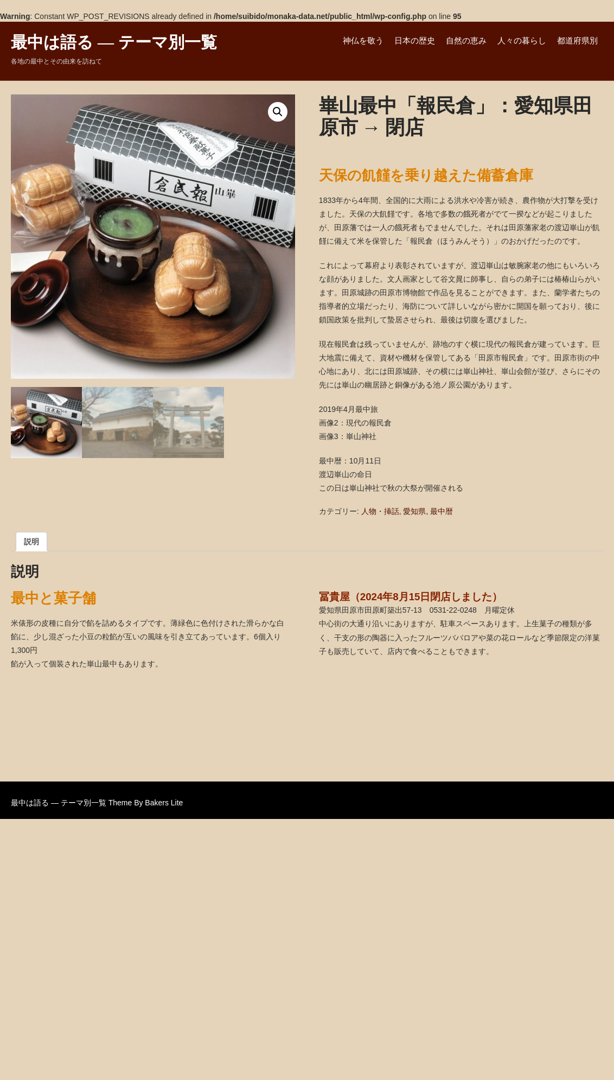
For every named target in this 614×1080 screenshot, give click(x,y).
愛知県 (414, 511)
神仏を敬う (363, 40)
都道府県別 (577, 40)
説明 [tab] (31, 541)
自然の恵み (466, 40)
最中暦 (441, 511)
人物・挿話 (380, 511)
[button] (277, 112)
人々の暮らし (521, 40)
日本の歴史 (414, 40)
